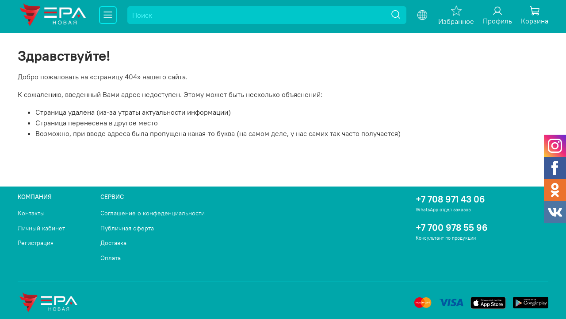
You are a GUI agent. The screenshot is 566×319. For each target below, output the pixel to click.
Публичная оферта (127, 228)
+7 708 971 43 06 (450, 199)
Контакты (31, 213)
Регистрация (36, 243)
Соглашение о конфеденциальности (152, 213)
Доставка (113, 243)
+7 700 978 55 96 (452, 227)
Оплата (110, 258)
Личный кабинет (41, 228)
